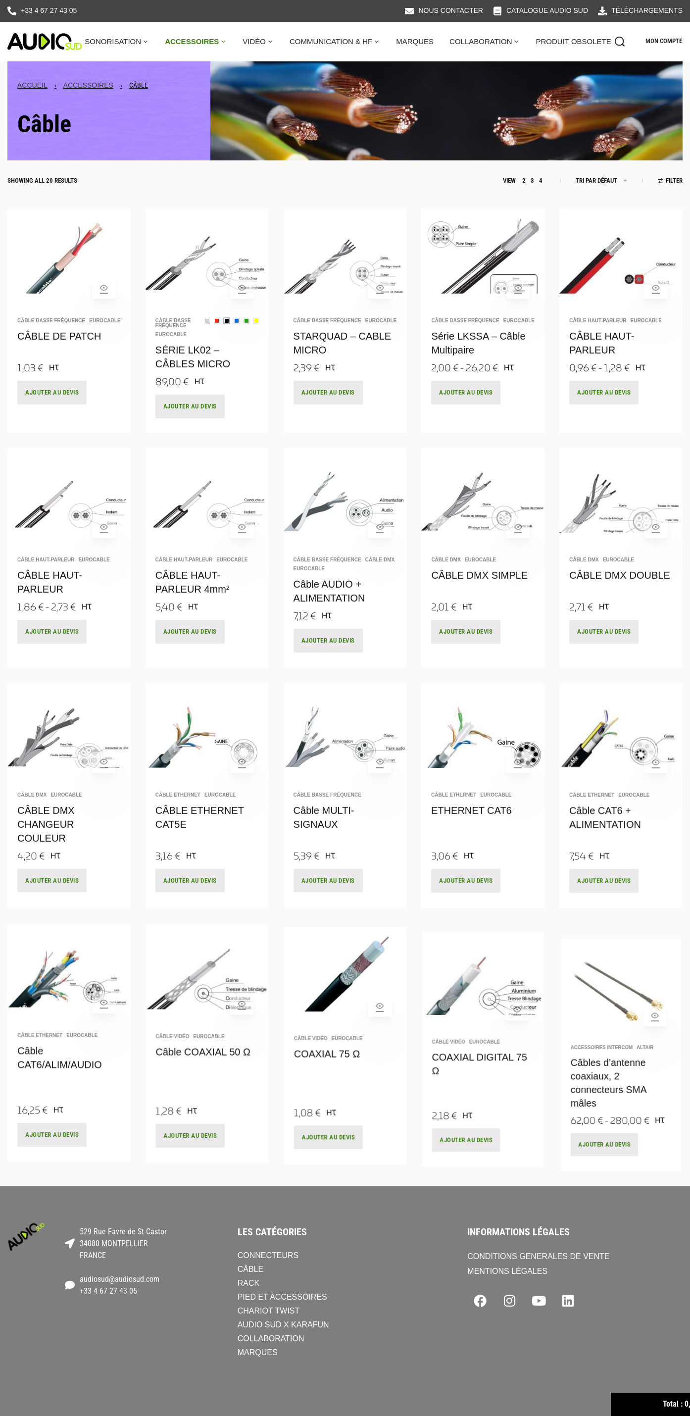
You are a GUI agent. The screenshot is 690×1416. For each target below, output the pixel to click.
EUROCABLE (104, 334)
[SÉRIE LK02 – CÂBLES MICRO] (207, 258)
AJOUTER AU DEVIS (52, 406)
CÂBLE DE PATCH (59, 350)
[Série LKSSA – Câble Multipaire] (482, 257)
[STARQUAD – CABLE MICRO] (345, 257)
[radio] (206, 334)
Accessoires (88, 85)
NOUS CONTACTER (450, 10)
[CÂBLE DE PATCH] (68, 257)
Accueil (32, 85)
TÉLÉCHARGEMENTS (647, 10)
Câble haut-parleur (597, 334)
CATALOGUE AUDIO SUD (547, 10)
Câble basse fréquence (51, 334)
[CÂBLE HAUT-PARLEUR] (621, 258)
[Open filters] (670, 181)
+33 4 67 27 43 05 (49, 10)
